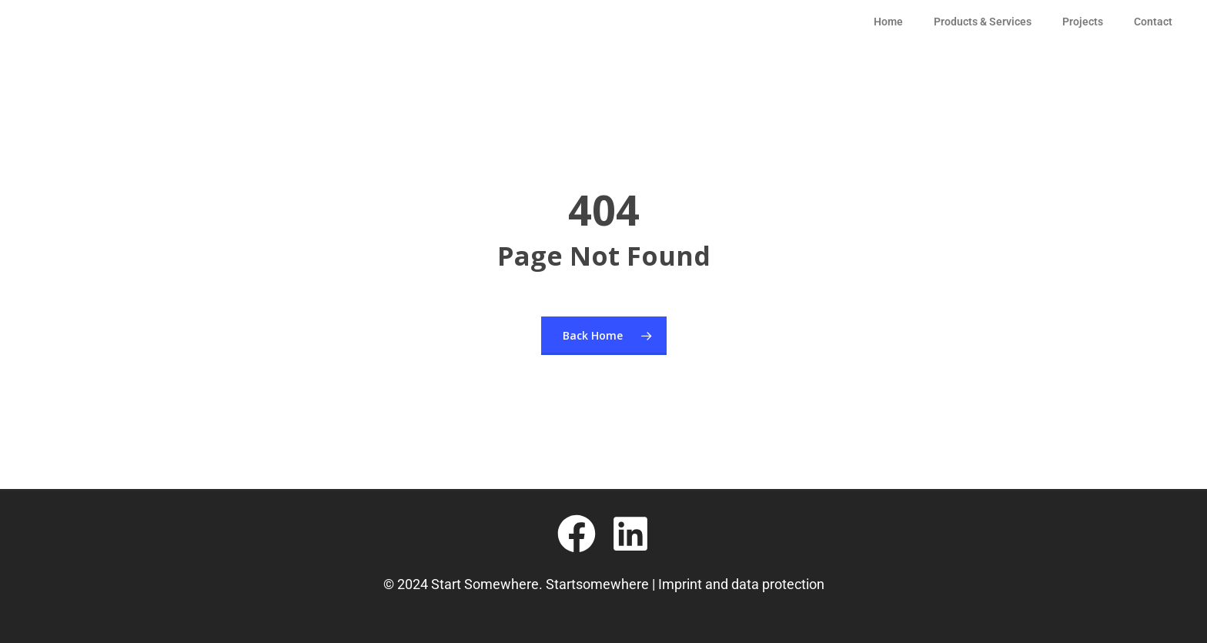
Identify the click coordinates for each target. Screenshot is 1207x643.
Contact (1153, 21)
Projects (1082, 21)
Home (888, 21)
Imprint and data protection (739, 584)
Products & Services (982, 21)
